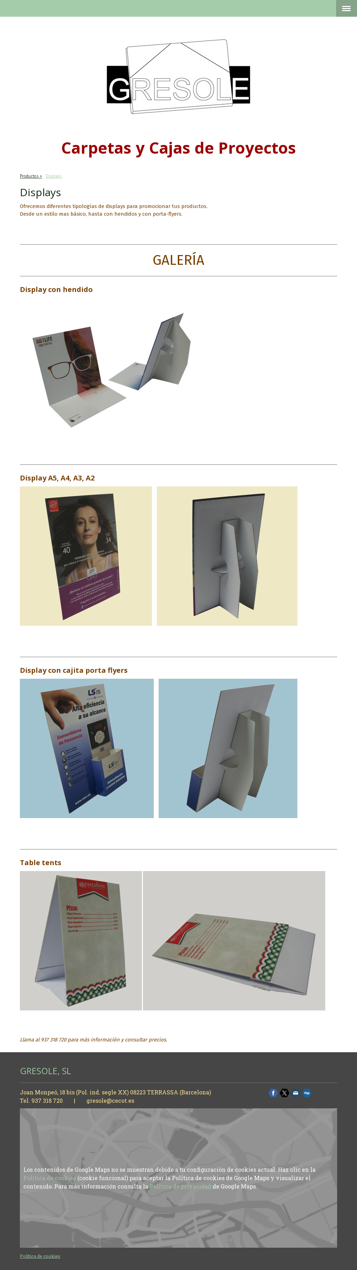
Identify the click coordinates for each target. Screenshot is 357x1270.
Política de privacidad (180, 1186)
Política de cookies (49, 1178)
